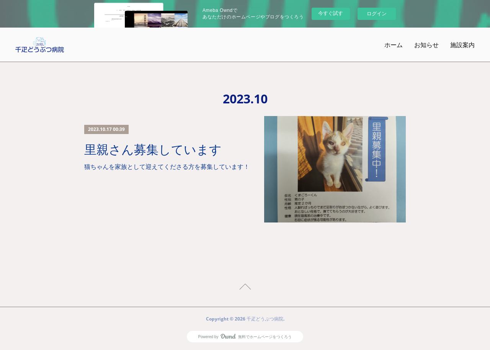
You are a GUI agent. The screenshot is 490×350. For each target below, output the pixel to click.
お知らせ (426, 45)
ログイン (377, 13)
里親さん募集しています (153, 150)
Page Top (245, 288)
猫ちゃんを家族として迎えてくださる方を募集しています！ (167, 167)
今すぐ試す (330, 13)
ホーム (393, 45)
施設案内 (462, 45)
